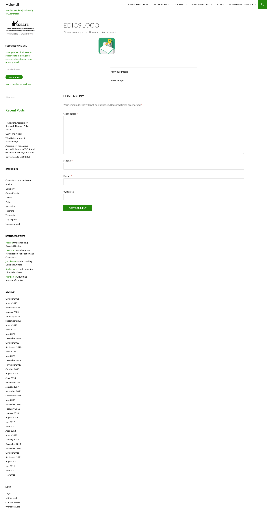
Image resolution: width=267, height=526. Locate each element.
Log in (8, 493)
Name (68, 160)
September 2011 (13, 457)
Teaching (179, 4)
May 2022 (10, 334)
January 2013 (12, 413)
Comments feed (13, 502)
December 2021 (13, 338)
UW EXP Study (160, 4)
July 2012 (10, 422)
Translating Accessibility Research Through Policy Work (17, 126)
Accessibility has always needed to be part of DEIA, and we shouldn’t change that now (20, 149)
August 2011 (11, 461)
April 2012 (10, 430)
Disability (9, 188)
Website (68, 191)
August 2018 (11, 373)
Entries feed (11, 497)
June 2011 (10, 470)
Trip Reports (11, 219)
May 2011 (10, 474)
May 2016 (10, 400)
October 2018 (12, 369)
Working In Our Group (241, 4)
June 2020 (10, 351)
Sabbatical (10, 206)
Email (67, 176)
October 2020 (12, 342)
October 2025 (12, 298)
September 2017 (13, 382)
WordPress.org (12, 506)
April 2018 (10, 378)
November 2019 (13, 364)
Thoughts (10, 215)
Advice (8, 184)
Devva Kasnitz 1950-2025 (17, 156)
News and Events (200, 4)
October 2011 (12, 452)
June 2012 (10, 426)
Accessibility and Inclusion (18, 180)
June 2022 (10, 329)
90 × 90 (95, 32)
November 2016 (13, 391)
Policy (8, 202)
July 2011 (10, 466)
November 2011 (13, 448)
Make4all (12, 4)
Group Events (12, 193)
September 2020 (13, 347)
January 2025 (12, 312)
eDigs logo (110, 32)
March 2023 (11, 325)
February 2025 (12, 307)
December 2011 (13, 444)
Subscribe (14, 77)
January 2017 (12, 386)
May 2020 (10, 356)
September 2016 (13, 395)
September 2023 (13, 320)
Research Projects (138, 4)
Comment (70, 113)
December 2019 (13, 360)
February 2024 (12, 316)
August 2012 (11, 417)
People (220, 4)
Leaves (8, 197)
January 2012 (12, 439)
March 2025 (11, 303)
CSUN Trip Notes (13, 133)
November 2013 (13, 404)
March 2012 (11, 435)
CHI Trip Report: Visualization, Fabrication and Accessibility (19, 253)
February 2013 (12, 408)
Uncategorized (12, 224)
